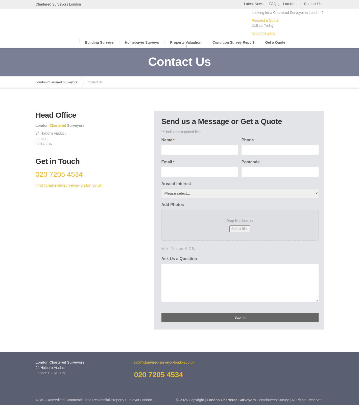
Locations (293, 4)
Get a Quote (275, 42)
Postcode (251, 162)
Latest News (257, 4)
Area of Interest (176, 183)
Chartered (57, 125)
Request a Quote (265, 20)
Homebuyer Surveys (142, 42)
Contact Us (314, 4)
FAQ (274, 4)
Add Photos (172, 204)
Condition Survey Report (233, 42)
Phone (248, 140)
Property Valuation (185, 42)
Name (168, 140)
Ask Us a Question (179, 258)
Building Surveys (99, 42)
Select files (240, 228)
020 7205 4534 (263, 34)
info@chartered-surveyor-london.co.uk (68, 185)
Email (167, 162)
